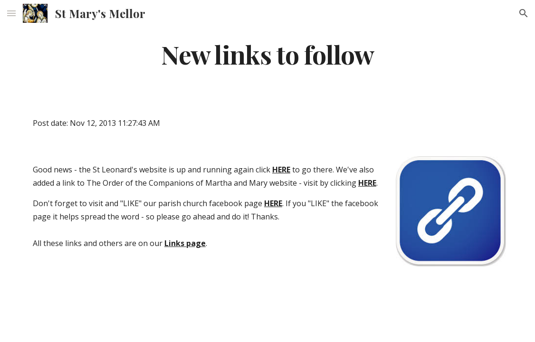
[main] (267, 54)
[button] (11, 13)
